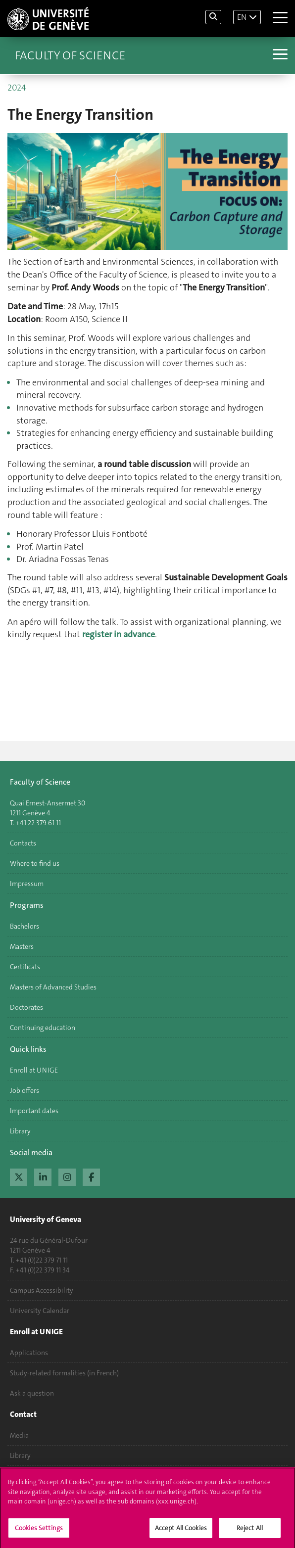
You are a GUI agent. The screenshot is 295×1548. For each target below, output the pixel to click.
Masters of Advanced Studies (53, 987)
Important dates (34, 1110)
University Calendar (39, 1310)
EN (241, 17)
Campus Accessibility (41, 1290)
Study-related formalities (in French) (64, 1372)
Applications (29, 1352)
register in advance (118, 634)
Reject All (250, 1531)
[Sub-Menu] (279, 55)
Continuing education (42, 1027)
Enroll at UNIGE (34, 1070)
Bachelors (24, 926)
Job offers (24, 1090)
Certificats (25, 966)
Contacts (23, 843)
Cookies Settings (39, 1531)
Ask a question (32, 1393)
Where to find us (34, 863)
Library (20, 1130)
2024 (16, 88)
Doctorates (26, 1007)
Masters (22, 946)
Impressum (27, 883)
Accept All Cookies (181, 1531)
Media (19, 1435)
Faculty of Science (70, 55)
